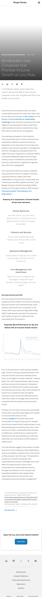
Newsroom (21, 584)
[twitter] (21, 561)
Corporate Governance (21, 580)
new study (28, 116)
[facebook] (28, 561)
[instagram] (14, 561)
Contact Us (9, 596)
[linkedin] (6, 561)
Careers (21, 588)
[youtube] (36, 561)
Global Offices (20, 596)
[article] (21, 281)
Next (39, 304)
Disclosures (21, 572)
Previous (3, 304)
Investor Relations (21, 576)
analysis (12, 419)
